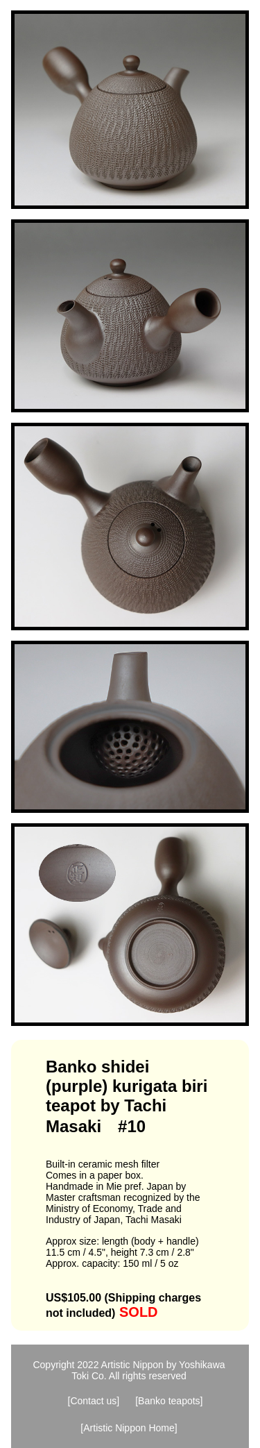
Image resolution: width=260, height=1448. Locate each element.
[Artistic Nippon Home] (128, 1427)
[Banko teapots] (168, 1400)
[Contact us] (94, 1400)
